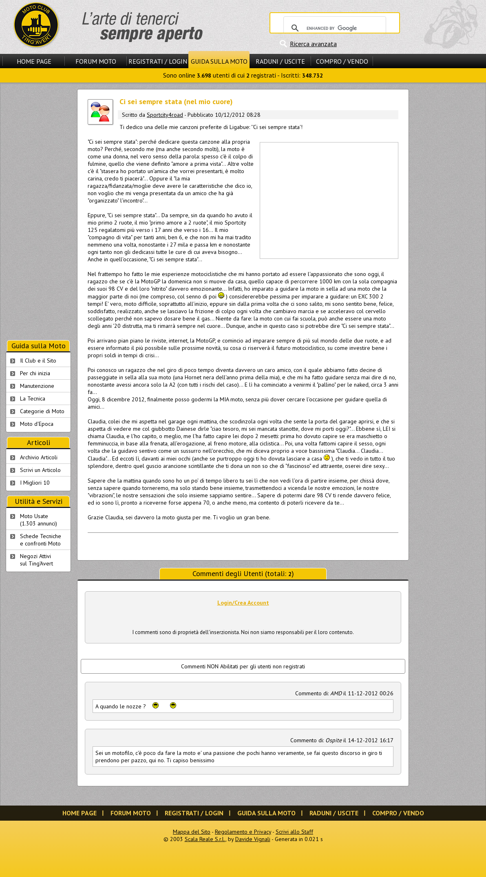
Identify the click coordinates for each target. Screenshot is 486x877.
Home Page (34, 61)
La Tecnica (32, 398)
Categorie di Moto (42, 411)
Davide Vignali (252, 839)
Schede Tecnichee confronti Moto (40, 539)
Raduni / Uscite (280, 61)
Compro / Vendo (342, 61)
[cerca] (333, 28)
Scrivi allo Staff (294, 831)
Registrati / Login (157, 61)
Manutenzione (37, 386)
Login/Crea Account (243, 602)
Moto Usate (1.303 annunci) (38, 519)
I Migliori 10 (35, 482)
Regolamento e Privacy (243, 831)
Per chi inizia (35, 373)
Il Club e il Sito (38, 360)
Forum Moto (95, 61)
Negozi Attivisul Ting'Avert (36, 559)
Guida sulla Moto (219, 61)
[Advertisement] (328, 199)
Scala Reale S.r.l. (205, 839)
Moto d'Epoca (36, 423)
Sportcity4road (165, 114)
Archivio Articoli (38, 457)
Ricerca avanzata (313, 44)
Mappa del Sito (191, 831)
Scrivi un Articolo (40, 470)
